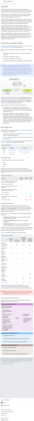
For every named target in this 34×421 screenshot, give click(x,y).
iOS (26, 46)
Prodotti (7, 4)
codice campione (27, 133)
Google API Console (4, 420)
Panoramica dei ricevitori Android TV (24, 150)
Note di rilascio (3, 415)
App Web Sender (12, 152)
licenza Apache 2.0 (4, 360)
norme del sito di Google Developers (24, 360)
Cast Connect (5, 228)
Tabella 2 (4, 232)
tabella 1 (3, 142)
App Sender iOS (12, 154)
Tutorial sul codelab (7, 137)
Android (24, 46)
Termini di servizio (4, 413)
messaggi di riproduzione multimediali (13, 98)
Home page (3, 4)
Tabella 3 (2, 172)
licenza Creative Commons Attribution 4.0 (7, 359)
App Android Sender (12, 150)
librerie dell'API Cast (22, 130)
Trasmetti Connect (4, 282)
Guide (14, 4)
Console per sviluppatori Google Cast (7, 411)
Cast (9, 1)
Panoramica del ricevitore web (24, 152)
